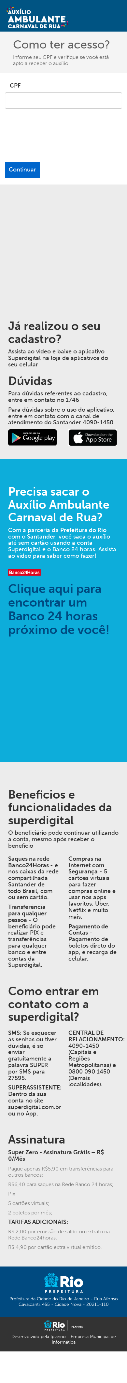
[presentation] (54, 141)
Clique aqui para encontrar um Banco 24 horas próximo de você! (58, 609)
